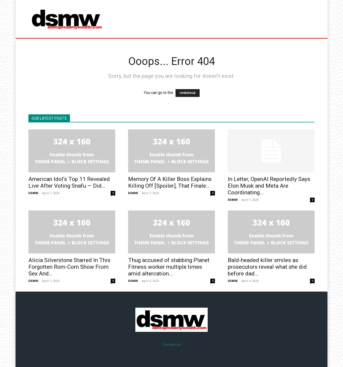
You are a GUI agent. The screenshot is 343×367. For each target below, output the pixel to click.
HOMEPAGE (188, 93)
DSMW (33, 193)
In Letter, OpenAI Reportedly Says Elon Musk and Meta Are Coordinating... (269, 186)
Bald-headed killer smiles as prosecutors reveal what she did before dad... (267, 267)
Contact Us (171, 345)
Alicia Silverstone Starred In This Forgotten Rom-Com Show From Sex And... (69, 267)
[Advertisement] (216, 19)
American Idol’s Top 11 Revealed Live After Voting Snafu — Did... (69, 182)
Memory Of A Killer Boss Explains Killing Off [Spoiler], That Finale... (170, 182)
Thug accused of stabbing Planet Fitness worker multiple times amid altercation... (169, 267)
